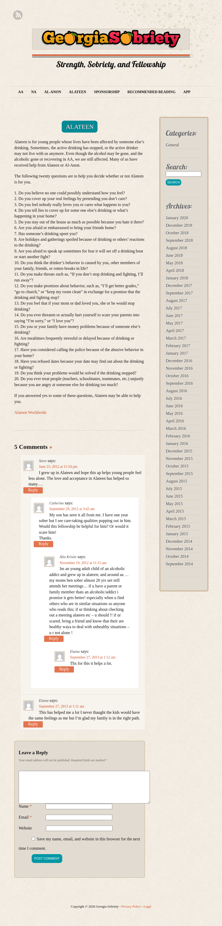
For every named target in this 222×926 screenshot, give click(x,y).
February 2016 (178, 436)
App (186, 92)
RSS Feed (18, 15)
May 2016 (174, 413)
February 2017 (178, 346)
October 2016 (177, 376)
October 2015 (177, 466)
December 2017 (179, 285)
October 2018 (177, 233)
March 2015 (176, 519)
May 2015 (174, 504)
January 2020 (177, 218)
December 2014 (179, 541)
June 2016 (174, 406)
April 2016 (175, 421)
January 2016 (177, 443)
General (172, 145)
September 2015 (179, 473)
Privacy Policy (131, 913)
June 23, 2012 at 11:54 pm (58, 467)
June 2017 (174, 315)
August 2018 (176, 248)
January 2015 (177, 534)
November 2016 (179, 368)
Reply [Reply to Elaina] (64, 669)
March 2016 (176, 428)
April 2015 (175, 511)
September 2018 (179, 240)
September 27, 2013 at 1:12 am (92, 657)
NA (33, 92)
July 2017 (174, 308)
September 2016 (179, 383)
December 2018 (179, 225)
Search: (176, 166)
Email (25, 823)
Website (25, 834)
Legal (147, 913)
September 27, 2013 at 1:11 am (61, 706)
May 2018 (174, 263)
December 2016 (179, 361)
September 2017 (179, 293)
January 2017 (177, 353)
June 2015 (174, 496)
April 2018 (175, 270)
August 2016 (176, 391)
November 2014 (179, 549)
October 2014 (177, 556)
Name (25, 812)
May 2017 (174, 323)
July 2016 (174, 398)
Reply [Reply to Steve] (33, 490)
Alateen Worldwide (30, 412)
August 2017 (176, 300)
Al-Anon (52, 92)
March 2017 (176, 338)
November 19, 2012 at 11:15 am (83, 563)
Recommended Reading (151, 92)
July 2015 (174, 488)
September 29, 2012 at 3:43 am (72, 509)
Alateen (77, 92)
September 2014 (179, 564)
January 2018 (177, 278)
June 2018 (174, 255)
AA (20, 92)
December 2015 (179, 451)
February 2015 (178, 526)
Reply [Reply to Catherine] (43, 543)
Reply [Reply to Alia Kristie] (54, 638)
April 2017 (175, 330)
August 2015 (176, 481)
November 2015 (179, 458)
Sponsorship (107, 92)
